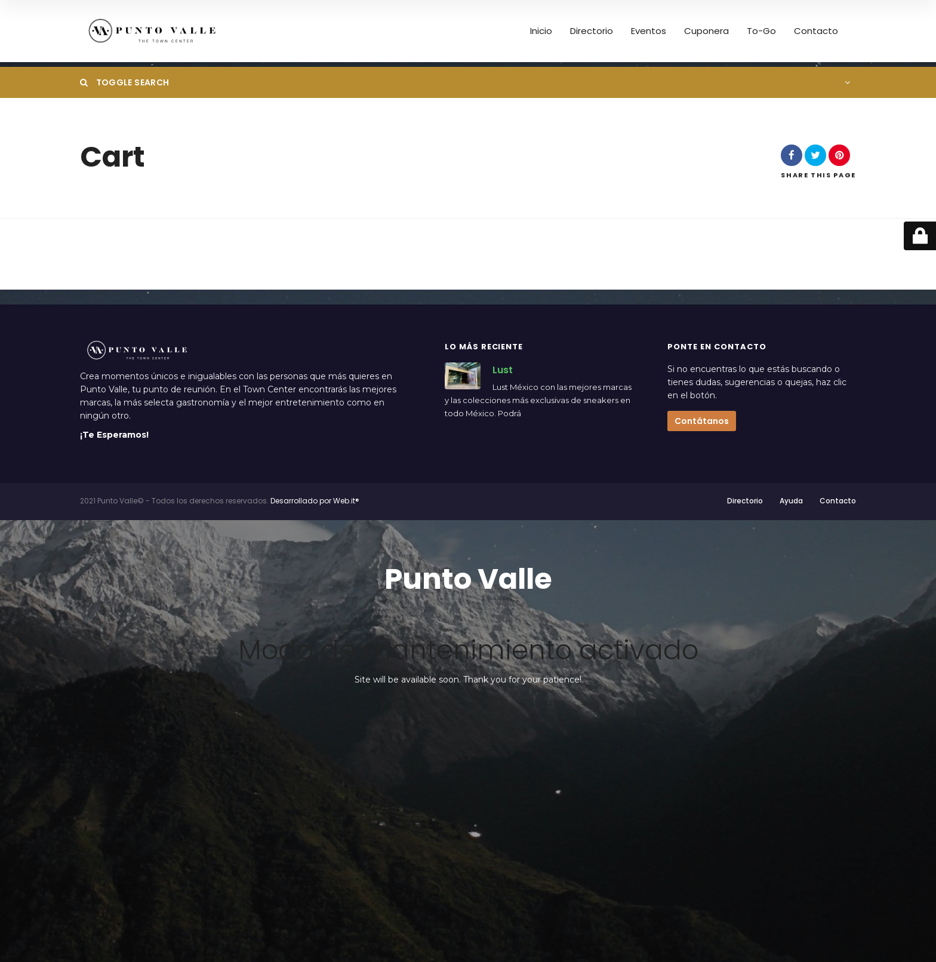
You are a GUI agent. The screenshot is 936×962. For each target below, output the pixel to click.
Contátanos (702, 421)
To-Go (761, 31)
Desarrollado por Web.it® (314, 501)
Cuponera (706, 31)
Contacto (816, 31)
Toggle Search (124, 82)
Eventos (648, 31)
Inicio (541, 31)
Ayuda (791, 501)
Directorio (591, 31)
